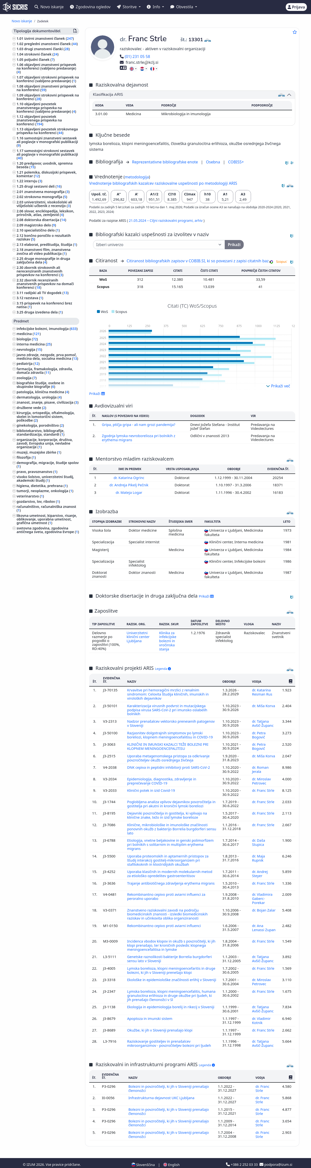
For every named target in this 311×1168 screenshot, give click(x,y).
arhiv (199, 220)
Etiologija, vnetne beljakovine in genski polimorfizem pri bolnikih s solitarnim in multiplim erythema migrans (171, 843)
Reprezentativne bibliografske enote (165, 162)
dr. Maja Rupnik (258, 856)
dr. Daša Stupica (258, 841)
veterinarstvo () (30, 496)
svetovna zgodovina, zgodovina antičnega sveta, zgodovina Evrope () (48, 530)
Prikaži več (278, 386)
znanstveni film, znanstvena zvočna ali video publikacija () (43, 251)
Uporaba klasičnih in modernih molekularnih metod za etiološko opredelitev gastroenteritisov (170, 871)
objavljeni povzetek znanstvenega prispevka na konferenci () (39, 120)
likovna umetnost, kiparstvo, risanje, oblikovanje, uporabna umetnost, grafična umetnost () (47, 519)
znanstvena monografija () (46, 191)
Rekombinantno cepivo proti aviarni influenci (165, 922)
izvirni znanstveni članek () (49, 38)
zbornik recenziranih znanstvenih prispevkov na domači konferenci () (45, 284)
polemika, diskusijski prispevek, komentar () (47, 174)
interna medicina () (34, 344)
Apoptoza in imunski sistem (150, 1012)
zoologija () (26, 378)
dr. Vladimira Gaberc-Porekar (262, 895)
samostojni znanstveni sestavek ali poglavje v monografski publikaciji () (47, 142)
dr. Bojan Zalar (264, 906)
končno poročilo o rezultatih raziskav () (44, 237)
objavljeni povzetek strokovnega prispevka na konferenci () (47, 131)
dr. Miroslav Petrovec (261, 780)
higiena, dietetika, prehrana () (42, 485)
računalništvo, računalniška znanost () (46, 508)
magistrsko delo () (40, 225)
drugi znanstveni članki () (47, 49)
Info (154, 6)
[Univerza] (159, 244)
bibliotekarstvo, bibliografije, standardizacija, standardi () (40, 432)
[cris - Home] (15, 7)
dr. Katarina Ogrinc (129, 477)
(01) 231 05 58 (135, 56)
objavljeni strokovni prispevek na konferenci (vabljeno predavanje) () (48, 79)
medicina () (29, 333)
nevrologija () (29, 349)
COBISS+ (236, 162)
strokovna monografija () (45, 196)
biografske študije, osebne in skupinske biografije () (40, 385)
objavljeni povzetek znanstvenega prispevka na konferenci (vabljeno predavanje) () (46, 107)
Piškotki (34, 1161)
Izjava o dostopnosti (60, 1161)
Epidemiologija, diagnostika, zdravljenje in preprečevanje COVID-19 (162, 780)
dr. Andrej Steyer (260, 871)
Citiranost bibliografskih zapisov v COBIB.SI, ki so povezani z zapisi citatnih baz (198, 261)
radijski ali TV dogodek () (46, 292)
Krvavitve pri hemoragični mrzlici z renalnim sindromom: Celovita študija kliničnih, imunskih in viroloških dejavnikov (169, 692)
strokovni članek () (41, 54)
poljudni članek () (39, 59)
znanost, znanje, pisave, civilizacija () (47, 402)
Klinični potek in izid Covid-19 (152, 790)
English (171, 1156)
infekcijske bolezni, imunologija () (47, 328)
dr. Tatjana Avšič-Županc (263, 720)
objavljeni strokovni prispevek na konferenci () (48, 97)
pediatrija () (28, 363)
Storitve (127, 6)
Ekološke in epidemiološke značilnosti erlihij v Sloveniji (165, 976)
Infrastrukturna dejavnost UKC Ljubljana (162, 1090)
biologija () (27, 339)
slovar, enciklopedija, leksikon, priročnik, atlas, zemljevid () (45, 213)
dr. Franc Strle (263, 790)
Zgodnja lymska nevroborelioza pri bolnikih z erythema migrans (139, 437)
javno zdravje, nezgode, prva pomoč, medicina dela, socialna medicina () (47, 356)
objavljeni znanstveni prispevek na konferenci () (46, 88)
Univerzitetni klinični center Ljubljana (138, 635)
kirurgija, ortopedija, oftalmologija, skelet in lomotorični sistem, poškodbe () (46, 416)
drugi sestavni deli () (43, 186)
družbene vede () (31, 407)
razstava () (33, 298)
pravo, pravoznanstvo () (37, 471)
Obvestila (182, 6)
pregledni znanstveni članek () (51, 43)
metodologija (137, 177)
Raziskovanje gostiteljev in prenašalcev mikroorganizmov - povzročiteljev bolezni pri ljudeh (170, 1036)
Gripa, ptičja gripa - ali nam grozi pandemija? (140, 424)
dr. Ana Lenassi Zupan (264, 924)
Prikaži (97, 393)
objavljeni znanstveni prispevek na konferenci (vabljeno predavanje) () (46, 68)
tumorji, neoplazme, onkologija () (45, 490)
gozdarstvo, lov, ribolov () (38, 501)
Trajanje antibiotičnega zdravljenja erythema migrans (164, 882)
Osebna (213, 162)
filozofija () (26, 457)
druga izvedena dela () (43, 312)
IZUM (31, 1156)
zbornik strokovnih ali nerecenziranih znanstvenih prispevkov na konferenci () (40, 271)
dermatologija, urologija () (39, 397)
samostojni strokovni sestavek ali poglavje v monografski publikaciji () (47, 154)
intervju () (33, 181)
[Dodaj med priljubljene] (294, 32)
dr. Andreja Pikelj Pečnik (129, 484)
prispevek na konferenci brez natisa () (44, 305)
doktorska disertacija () (45, 219)
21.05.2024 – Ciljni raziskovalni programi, (161, 220)
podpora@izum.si (275, 1156)
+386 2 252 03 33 (242, 1156)
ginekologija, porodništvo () (40, 425)
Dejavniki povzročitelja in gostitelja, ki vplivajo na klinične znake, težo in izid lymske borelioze (168, 814)
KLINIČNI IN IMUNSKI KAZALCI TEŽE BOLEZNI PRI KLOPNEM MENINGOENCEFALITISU (168, 747)
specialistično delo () (42, 230)
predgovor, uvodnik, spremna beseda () (45, 165)
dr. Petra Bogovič (259, 732)
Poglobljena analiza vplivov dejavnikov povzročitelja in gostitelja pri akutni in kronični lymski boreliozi (170, 803)
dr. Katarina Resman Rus (262, 690)
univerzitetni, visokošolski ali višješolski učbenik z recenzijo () (44, 204)
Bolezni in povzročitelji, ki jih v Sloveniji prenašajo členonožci (169, 1081)
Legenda (163, 667)
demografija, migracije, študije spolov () (48, 464)
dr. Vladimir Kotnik (261, 1014)
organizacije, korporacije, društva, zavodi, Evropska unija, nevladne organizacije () (45, 443)
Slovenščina (143, 1156)
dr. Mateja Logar (130, 491)
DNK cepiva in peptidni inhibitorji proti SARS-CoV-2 (170, 767)
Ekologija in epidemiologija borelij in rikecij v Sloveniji (164, 1003)
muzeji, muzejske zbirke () (39, 452)
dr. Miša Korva (263, 703)
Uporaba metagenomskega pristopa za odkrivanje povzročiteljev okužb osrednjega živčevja (169, 758)
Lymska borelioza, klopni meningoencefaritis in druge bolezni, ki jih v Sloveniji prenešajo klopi (166, 965)
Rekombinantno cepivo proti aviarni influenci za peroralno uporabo (167, 893)
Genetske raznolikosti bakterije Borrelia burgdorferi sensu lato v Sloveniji (170, 954)
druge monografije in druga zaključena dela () (43, 260)
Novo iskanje (49, 6)
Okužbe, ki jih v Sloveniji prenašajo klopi (161, 1023)
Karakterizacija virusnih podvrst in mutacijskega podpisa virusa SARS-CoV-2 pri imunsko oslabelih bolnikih (168, 707)
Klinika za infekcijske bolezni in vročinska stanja (168, 639)
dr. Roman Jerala (260, 769)
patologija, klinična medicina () (43, 392)
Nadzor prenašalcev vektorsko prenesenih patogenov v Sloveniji (162, 720)
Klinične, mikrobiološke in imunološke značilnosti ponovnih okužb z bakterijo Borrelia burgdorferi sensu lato (168, 827)
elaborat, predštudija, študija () (50, 244)
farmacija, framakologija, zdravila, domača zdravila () (45, 371)
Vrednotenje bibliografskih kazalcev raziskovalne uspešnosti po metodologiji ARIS (163, 183)
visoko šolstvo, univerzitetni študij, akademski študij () (45, 478)
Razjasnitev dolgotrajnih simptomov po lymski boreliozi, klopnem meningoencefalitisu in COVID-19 (171, 732)
